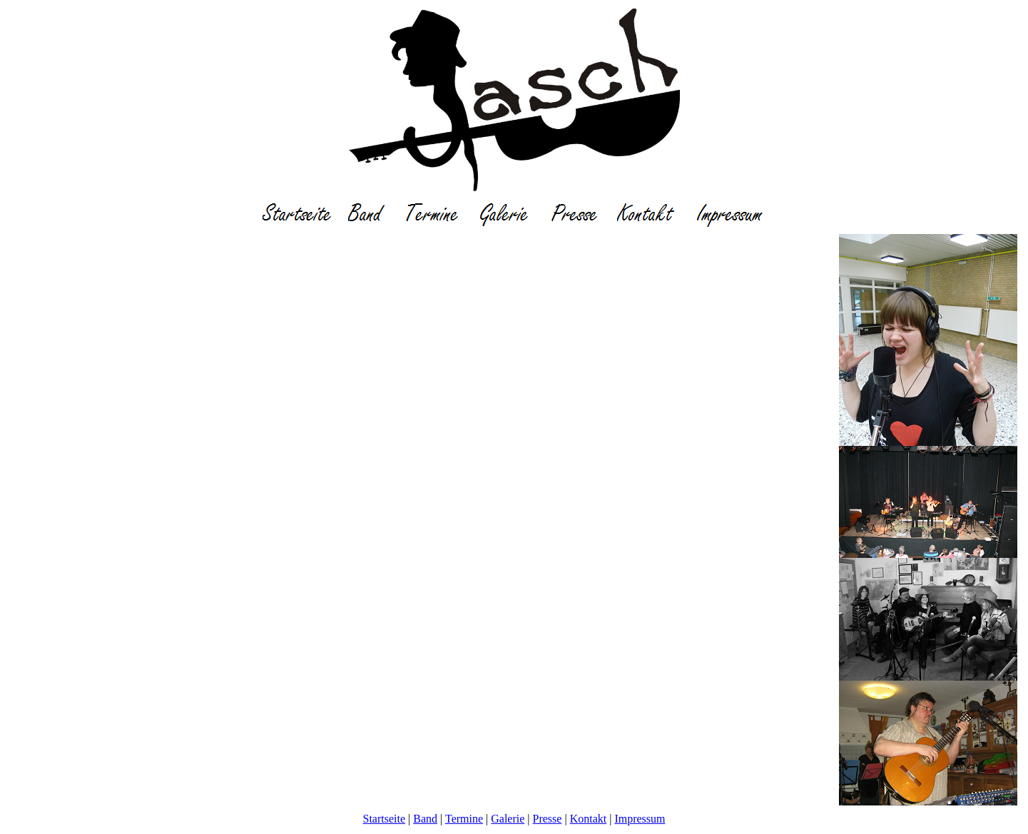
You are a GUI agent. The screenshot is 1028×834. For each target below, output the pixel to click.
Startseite (384, 819)
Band (425, 819)
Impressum (639, 819)
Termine (464, 819)
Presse (547, 819)
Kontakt (588, 819)
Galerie (507, 819)
